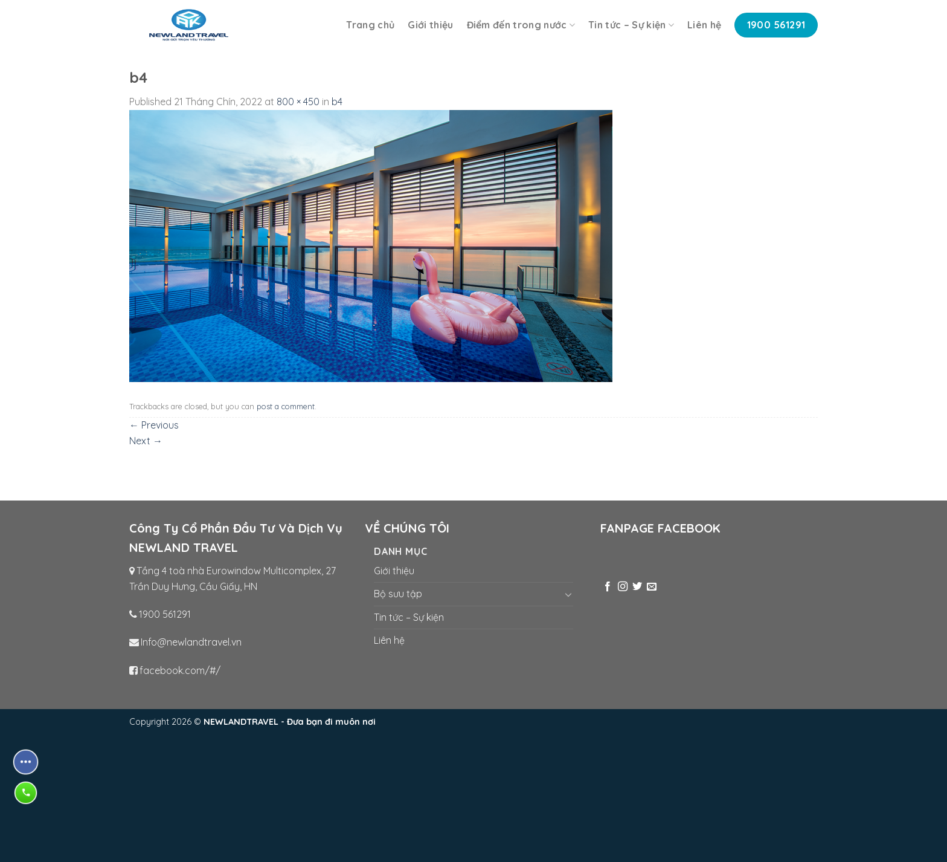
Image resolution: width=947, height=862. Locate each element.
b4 (337, 102)
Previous (154, 425)
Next (145, 441)
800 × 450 (298, 102)
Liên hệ (704, 25)
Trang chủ (370, 25)
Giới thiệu (430, 25)
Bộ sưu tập (398, 594)
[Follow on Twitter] (637, 587)
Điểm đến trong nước (521, 25)
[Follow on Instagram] (623, 587)
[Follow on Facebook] (607, 587)
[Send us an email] (651, 587)
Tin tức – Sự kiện (631, 25)
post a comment (286, 406)
